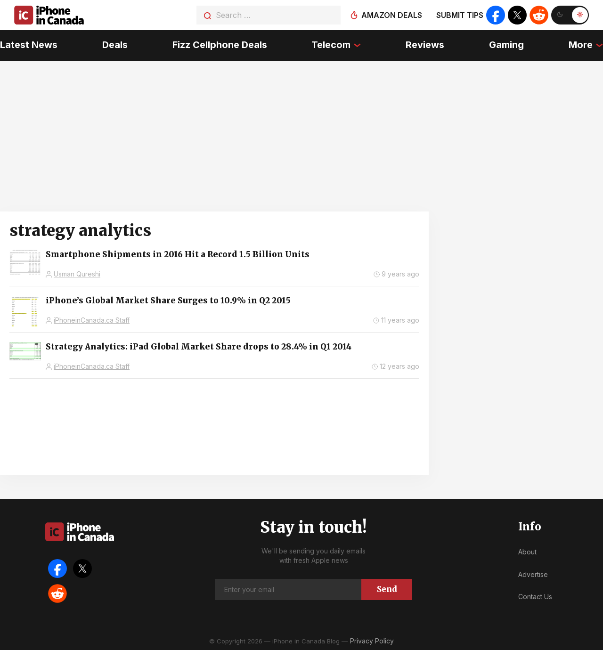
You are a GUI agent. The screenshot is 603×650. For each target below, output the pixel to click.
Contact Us (535, 597)
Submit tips (459, 15)
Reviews (425, 44)
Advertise (533, 574)
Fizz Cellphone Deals (219, 44)
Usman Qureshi (77, 274)
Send (387, 589)
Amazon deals (391, 15)
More (581, 44)
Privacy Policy (372, 640)
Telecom (330, 44)
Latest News (28, 44)
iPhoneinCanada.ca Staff (92, 320)
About (527, 552)
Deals (115, 44)
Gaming (506, 44)
